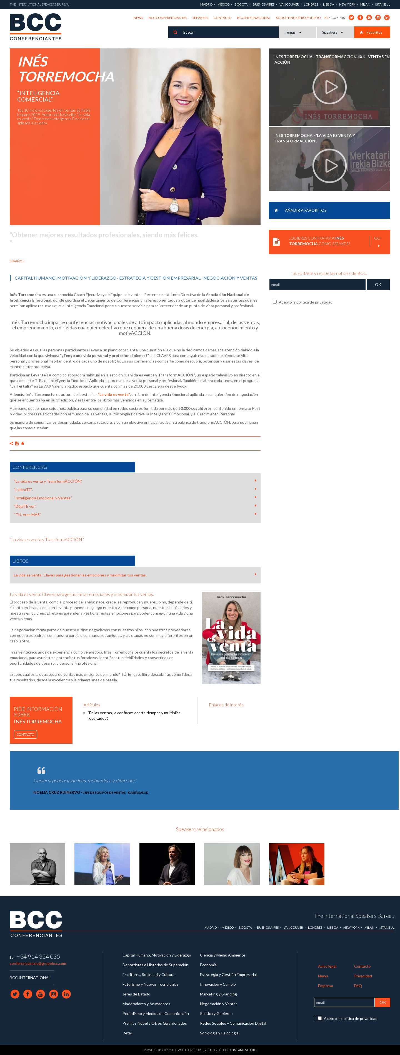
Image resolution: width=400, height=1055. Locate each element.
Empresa (325, 985)
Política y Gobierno (216, 1013)
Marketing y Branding (218, 994)
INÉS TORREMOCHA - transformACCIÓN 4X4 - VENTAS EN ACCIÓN (332, 59)
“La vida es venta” (114, 394)
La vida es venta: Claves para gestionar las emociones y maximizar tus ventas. (135, 574)
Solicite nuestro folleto (298, 18)
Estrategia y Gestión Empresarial (160, 277)
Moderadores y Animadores (146, 1003)
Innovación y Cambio (218, 984)
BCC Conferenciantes (168, 18)
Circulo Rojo (212, 1050)
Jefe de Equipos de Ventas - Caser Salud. (116, 792)
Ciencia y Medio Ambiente (222, 955)
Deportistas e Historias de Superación (155, 964)
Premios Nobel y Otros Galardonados (154, 1023)
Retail (127, 1033)
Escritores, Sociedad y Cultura (148, 974)
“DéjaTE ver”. (135, 506)
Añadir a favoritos (300, 210)
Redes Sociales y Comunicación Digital (233, 1023)
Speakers (200, 18)
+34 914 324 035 (38, 956)
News (138, 18)
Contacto (223, 18)
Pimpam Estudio (243, 1050)
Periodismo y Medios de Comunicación (155, 1013)
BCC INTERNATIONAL (30, 977)
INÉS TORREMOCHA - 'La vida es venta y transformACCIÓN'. (314, 138)
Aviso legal (327, 966)
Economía (208, 964)
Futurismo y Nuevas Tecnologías (150, 984)
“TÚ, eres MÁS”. (135, 514)
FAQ (358, 985)
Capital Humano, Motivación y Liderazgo (65, 277)
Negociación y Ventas (230, 277)
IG (165, 1050)
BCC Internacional (254, 18)
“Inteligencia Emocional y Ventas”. (135, 497)
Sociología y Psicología (219, 1033)
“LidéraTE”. (135, 489)
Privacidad (363, 975)
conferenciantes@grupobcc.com (38, 963)
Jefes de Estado (136, 994)
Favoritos (371, 32)
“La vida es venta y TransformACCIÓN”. (135, 481)
